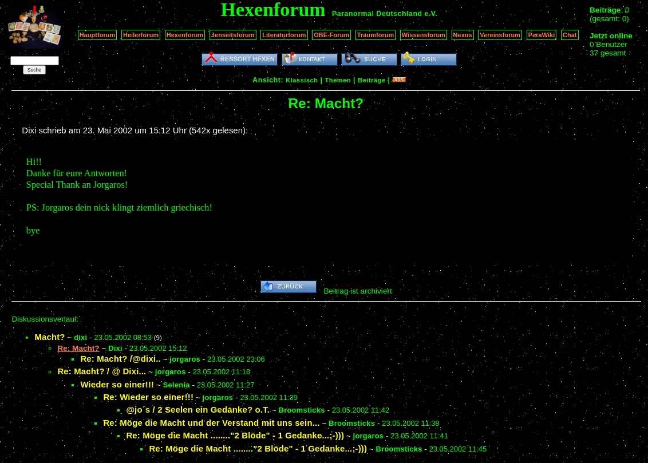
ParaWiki (541, 34)
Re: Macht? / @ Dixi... (101, 371)
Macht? (49, 337)
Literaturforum (284, 34)
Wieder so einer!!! (117, 384)
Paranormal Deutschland (377, 14)
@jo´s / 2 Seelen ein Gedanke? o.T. (198, 409)
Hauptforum (98, 34)
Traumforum (375, 34)
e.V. (430, 14)
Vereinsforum (500, 34)
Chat (570, 34)
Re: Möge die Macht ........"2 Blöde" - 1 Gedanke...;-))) (235, 435)
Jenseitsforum (233, 34)
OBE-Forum (331, 34)
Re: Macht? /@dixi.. (120, 358)
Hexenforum (185, 34)
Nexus (462, 34)
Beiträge (371, 80)
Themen (338, 80)
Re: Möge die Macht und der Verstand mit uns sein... (211, 423)
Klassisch (302, 80)
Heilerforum (141, 34)
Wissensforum (423, 34)
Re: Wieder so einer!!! (148, 397)
